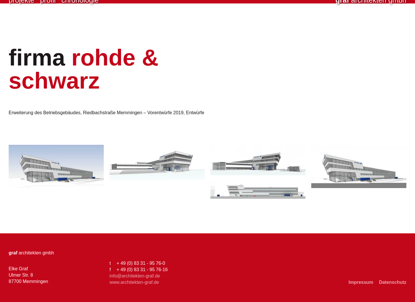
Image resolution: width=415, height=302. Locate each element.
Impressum (361, 282)
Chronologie (80, 23)
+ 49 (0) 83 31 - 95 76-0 (140, 263)
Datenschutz (392, 282)
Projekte (21, 23)
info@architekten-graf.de (135, 275)
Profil (48, 23)
